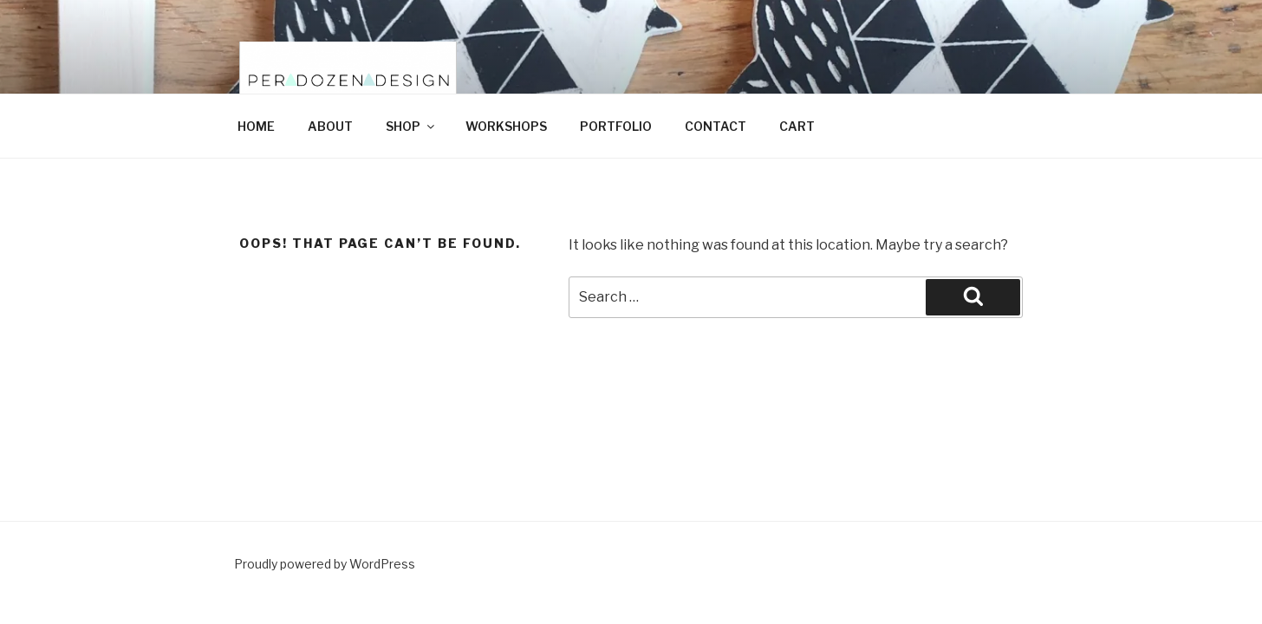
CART (797, 126)
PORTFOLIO (616, 126)
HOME (256, 126)
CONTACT (715, 126)
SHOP (411, 126)
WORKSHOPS (506, 126)
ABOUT (330, 126)
